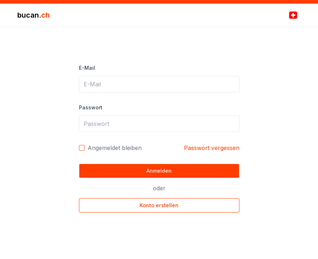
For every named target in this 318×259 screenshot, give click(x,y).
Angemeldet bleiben (115, 147)
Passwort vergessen (211, 147)
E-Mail (87, 68)
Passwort (90, 107)
